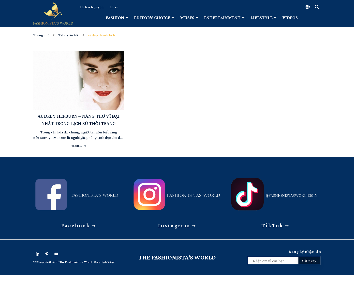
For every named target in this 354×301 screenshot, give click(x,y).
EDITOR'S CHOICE (154, 17)
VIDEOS (290, 17)
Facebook (78, 225)
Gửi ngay (309, 260)
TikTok (275, 225)
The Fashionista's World (177, 257)
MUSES (189, 17)
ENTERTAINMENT (224, 17)
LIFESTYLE (264, 17)
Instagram (177, 225)
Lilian (114, 7)
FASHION (117, 17)
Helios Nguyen (92, 7)
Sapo (112, 262)
